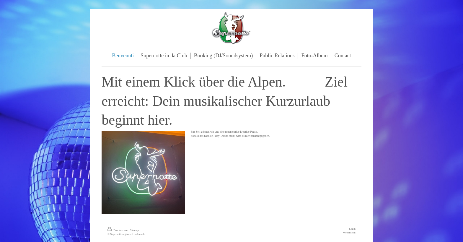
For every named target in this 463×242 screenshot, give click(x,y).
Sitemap (134, 230)
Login (352, 228)
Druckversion (118, 230)
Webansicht (349, 232)
